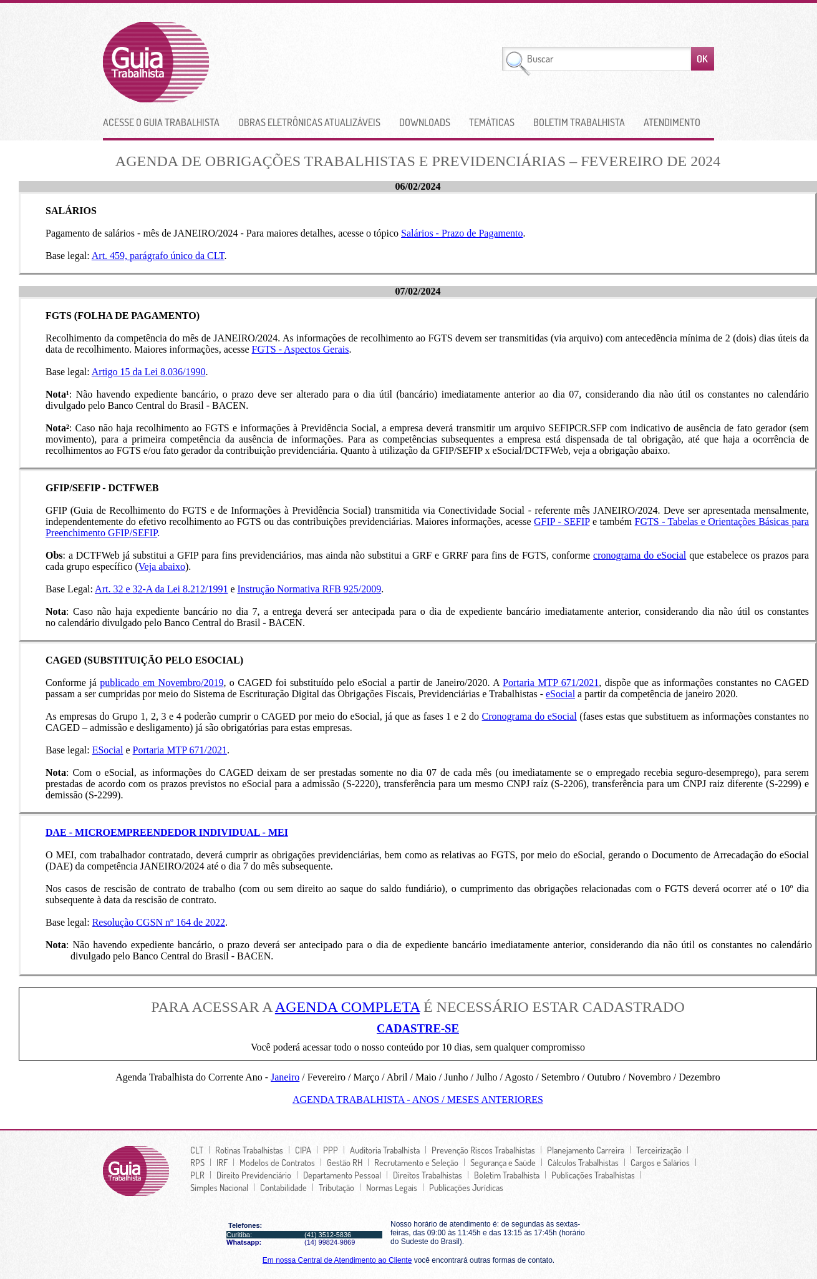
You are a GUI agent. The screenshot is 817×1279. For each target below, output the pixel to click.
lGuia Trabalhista (202, 62)
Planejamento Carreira (585, 1149)
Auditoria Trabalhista (385, 1149)
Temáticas (492, 122)
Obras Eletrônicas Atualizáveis (309, 122)
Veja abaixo (161, 566)
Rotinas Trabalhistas (249, 1149)
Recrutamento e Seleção (416, 1162)
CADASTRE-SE (418, 1028)
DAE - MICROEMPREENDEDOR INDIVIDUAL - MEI (167, 832)
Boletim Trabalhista (579, 122)
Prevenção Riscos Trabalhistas (483, 1149)
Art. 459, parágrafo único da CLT (158, 255)
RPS (197, 1162)
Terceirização (659, 1149)
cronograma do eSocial (639, 555)
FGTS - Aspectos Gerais (300, 349)
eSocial (560, 694)
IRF (222, 1162)
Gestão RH (344, 1162)
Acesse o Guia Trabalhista (161, 122)
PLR (197, 1174)
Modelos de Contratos (277, 1162)
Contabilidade (283, 1187)
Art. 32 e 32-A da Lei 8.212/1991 (161, 589)
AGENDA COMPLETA (347, 1007)
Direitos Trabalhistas (427, 1174)
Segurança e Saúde (503, 1162)
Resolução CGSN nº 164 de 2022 (158, 922)
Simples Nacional (219, 1187)
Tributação (336, 1187)
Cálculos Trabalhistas (583, 1162)
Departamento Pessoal (342, 1174)
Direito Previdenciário (253, 1174)
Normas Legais (391, 1187)
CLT (196, 1149)
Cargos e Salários (660, 1162)
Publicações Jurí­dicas (466, 1187)
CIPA (303, 1149)
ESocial (107, 750)
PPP (330, 1149)
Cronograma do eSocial (529, 716)
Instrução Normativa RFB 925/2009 (310, 589)
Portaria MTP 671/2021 (551, 682)
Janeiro (285, 1077)
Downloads (424, 122)
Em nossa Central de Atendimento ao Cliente (337, 1260)
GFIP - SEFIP (562, 521)
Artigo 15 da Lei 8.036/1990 (149, 371)
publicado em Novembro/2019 (161, 682)
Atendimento (672, 122)
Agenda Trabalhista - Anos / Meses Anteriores (417, 1099)
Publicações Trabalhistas (593, 1174)
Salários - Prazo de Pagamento (462, 233)
